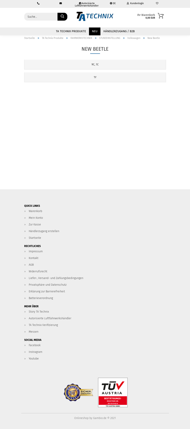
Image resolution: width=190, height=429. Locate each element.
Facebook (35, 345)
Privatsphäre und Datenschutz (48, 284)
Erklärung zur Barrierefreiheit (47, 291)
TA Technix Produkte (71, 31)
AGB (31, 264)
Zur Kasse (35, 224)
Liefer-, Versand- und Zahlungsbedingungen (56, 278)
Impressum (36, 251)
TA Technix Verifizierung (43, 325)
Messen (33, 331)
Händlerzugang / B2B (119, 31)
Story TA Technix (39, 311)
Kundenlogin (135, 3)
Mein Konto (36, 218)
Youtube (34, 358)
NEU (94, 31)
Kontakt (33, 258)
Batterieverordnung (41, 298)
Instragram (35, 352)
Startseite (35, 238)
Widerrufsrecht (38, 271)
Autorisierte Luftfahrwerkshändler (87, 4)
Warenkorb (35, 211)
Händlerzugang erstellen (44, 231)
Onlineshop (81, 418)
